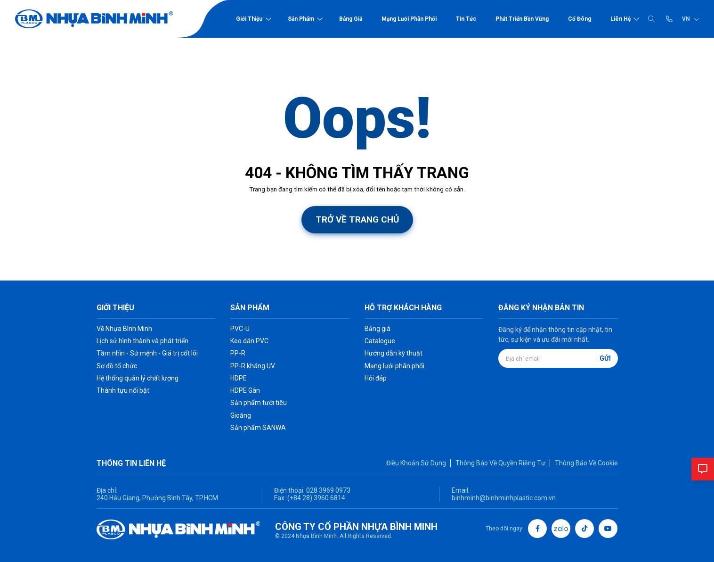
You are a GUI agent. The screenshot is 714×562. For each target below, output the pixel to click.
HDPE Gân (245, 390)
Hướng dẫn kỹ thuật (393, 353)
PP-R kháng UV (252, 366)
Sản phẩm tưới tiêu (258, 402)
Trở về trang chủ (357, 219)
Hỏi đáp (376, 378)
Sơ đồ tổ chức (117, 366)
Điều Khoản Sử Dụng (416, 463)
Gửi (605, 358)
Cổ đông (579, 19)
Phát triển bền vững (522, 19)
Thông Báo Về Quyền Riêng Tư (500, 463)
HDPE (238, 378)
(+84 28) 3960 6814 (316, 498)
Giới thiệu (249, 19)
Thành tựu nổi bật (123, 390)
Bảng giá (350, 19)
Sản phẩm (301, 19)
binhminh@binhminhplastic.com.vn (504, 498)
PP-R (237, 353)
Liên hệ (620, 19)
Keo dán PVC (249, 341)
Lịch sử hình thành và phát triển (142, 341)
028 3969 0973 (327, 490)
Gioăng (240, 415)
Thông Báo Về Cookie (586, 463)
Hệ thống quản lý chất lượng (137, 378)
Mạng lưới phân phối (409, 19)
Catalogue (380, 341)
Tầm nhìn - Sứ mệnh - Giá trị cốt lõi (147, 353)
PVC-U (240, 328)
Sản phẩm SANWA (258, 427)
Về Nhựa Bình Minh (124, 328)
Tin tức (466, 19)
